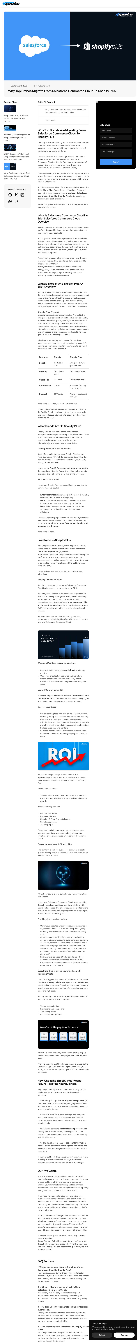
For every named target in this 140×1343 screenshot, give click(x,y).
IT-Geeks (24, 1322)
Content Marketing (50, 1293)
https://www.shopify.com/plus (64, 312)
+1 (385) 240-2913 (33, 1335)
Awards (94, 1273)
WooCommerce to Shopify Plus (104, 1250)
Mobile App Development (53, 1255)
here (52, 401)
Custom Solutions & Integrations (55, 1260)
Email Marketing (48, 1278)
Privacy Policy (97, 1283)
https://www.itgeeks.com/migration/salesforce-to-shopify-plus (97, 418)
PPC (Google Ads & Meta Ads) (55, 1273)
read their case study (77, 150)
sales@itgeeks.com (12, 1335)
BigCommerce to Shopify (102, 1246)
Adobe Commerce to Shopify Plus (105, 1241)
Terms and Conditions (100, 1278)
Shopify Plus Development (53, 1246)
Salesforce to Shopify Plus (102, 1255)
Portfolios (95, 1316)
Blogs (44, 1311)
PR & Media (47, 1306)
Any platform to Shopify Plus (103, 1260)
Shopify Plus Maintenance (53, 1250)
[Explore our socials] (6, 1328)
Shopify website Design (52, 1241)
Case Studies (96, 1306)
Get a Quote (98, 5)
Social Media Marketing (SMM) (55, 1288)
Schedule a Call (118, 5)
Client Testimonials (99, 1311)
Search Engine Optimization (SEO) (56, 1283)
